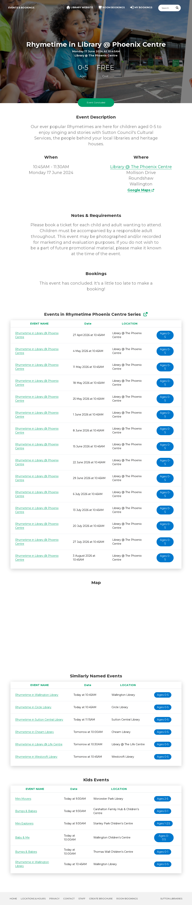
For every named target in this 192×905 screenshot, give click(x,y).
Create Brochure (101, 898)
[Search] (166, 8)
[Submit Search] (177, 8)
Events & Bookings (21, 7)
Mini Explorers (24, 823)
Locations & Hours (33, 898)
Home (13, 898)
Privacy (54, 898)
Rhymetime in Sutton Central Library (39, 719)
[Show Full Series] (145, 314)
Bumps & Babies (26, 811)
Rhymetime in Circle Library (33, 707)
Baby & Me (22, 837)
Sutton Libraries (171, 898)
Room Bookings (127, 898)
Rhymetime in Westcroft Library (36, 756)
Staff (81, 898)
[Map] (96, 626)
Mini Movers (23, 798)
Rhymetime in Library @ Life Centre (38, 744)
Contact (69, 898)
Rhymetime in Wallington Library (36, 695)
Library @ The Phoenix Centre (141, 166)
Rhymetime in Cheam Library (34, 732)
